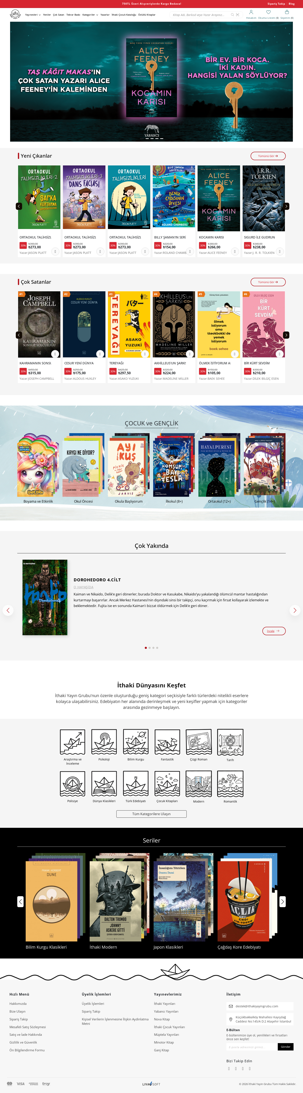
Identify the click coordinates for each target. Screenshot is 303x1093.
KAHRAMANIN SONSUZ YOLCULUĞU (35, 363)
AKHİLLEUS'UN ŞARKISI (170, 363)
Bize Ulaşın (17, 1011)
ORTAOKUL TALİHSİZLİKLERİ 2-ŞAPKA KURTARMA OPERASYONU (35, 237)
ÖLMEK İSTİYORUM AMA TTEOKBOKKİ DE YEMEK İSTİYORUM (215, 363)
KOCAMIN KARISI (211, 237)
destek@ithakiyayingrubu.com (257, 1006)
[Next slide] (286, 206)
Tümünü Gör (268, 156)
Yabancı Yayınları (166, 1011)
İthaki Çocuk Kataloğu (124, 14)
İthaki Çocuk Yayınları (169, 1027)
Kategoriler (88, 14)
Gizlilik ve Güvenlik (23, 1042)
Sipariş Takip (276, 3)
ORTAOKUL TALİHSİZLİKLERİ (125, 237)
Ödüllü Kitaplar (146, 14)
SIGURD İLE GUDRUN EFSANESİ (260, 237)
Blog (292, 3)
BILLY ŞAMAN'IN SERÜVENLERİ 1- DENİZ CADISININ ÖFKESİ (170, 237)
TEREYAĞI (116, 363)
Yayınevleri (31, 14)
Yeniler (47, 14)
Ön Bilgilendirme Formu (27, 1050)
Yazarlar (105, 14)
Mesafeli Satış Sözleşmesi (27, 1027)
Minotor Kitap (164, 1042)
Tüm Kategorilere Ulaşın (151, 813)
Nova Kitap (162, 1019)
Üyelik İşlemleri (93, 1003)
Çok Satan (58, 14)
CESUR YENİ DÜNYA (79, 363)
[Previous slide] (19, 206)
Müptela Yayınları (166, 1034)
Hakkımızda (18, 1003)
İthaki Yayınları (164, 1003)
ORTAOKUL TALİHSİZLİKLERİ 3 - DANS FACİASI (80, 237)
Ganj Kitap (161, 1050)
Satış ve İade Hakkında (25, 1034)
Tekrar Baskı (73, 14)
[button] (142, 138)
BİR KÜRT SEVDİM (257, 363)
